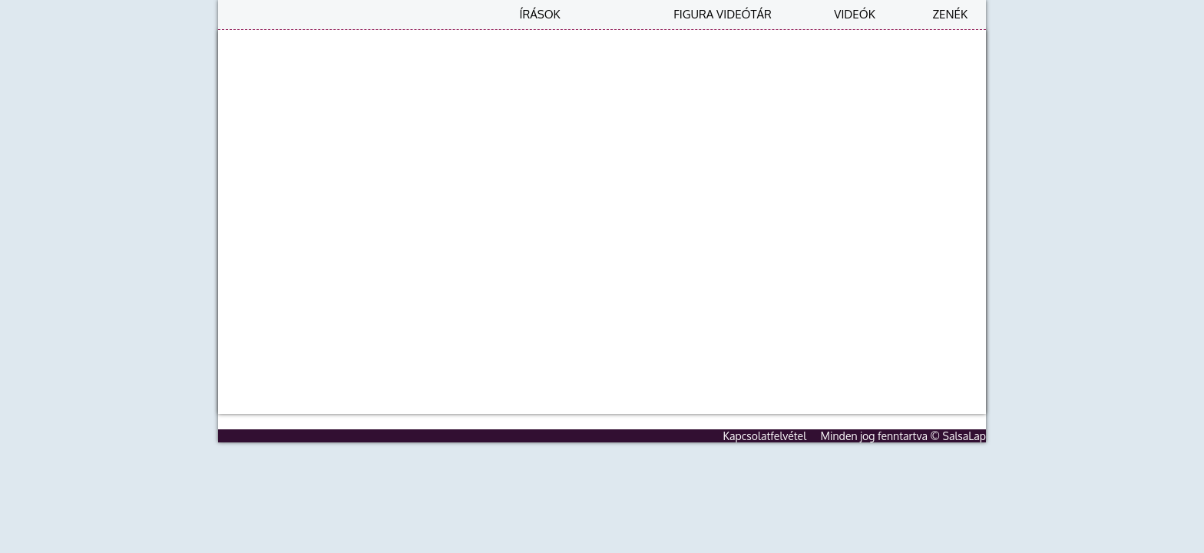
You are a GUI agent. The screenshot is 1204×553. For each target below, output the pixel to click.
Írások (539, 14)
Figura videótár (722, 14)
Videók (854, 14)
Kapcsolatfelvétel (765, 435)
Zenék (950, 14)
